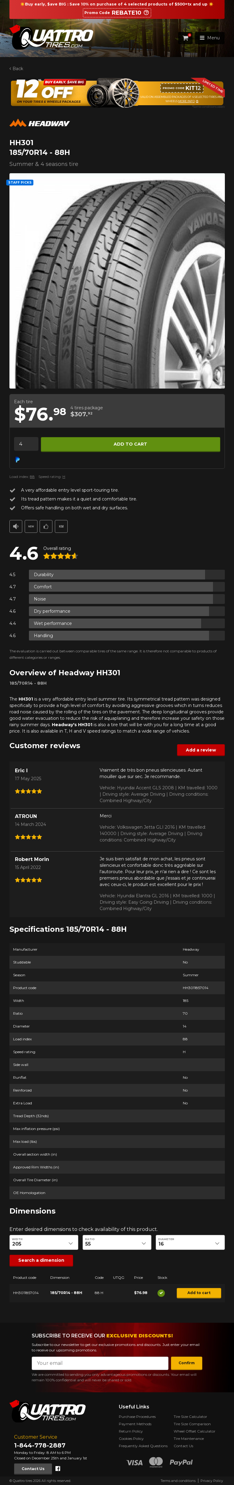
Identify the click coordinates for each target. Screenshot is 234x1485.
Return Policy (131, 1431)
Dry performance (52, 611)
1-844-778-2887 (40, 1445)
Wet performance (53, 623)
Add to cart (130, 444)
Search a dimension (41, 1260)
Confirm (187, 1363)
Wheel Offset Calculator (194, 1431)
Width (17, 1239)
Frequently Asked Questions (143, 1446)
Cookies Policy (131, 1438)
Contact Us (33, 1468)
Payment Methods (135, 1424)
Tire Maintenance (189, 1438)
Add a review (201, 750)
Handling (43, 635)
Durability (44, 574)
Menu (210, 38)
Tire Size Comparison (192, 1424)
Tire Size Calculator (190, 1416)
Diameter (166, 1239)
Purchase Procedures (137, 1416)
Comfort (43, 587)
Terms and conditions (178, 1481)
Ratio (90, 1239)
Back (17, 68)
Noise (40, 599)
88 (32, 476)
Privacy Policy (211, 1481)
